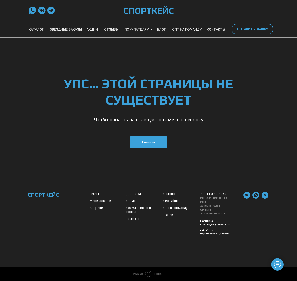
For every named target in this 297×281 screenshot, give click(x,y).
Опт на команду (175, 208)
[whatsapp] (255, 197)
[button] (252, 29)
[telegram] (265, 197)
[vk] (246, 197)
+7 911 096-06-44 (213, 194)
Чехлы (94, 194)
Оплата (131, 201)
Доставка (133, 194)
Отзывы (169, 194)
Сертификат (172, 201)
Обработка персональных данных (214, 232)
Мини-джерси (100, 201)
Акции (168, 215)
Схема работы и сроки (138, 210)
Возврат (132, 219)
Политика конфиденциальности (215, 222)
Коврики (96, 208)
